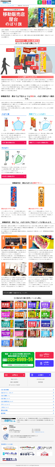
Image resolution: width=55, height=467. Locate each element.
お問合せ (44, 3)
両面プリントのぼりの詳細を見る (39, 142)
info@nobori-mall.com (21, 365)
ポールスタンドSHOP (14, 385)
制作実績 (40, 382)
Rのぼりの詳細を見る (8, 176)
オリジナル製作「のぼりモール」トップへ (15, 293)
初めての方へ (14, 379)
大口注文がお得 (40, 379)
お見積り (49, 3)
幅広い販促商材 (14, 382)
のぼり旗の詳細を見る (8, 142)
